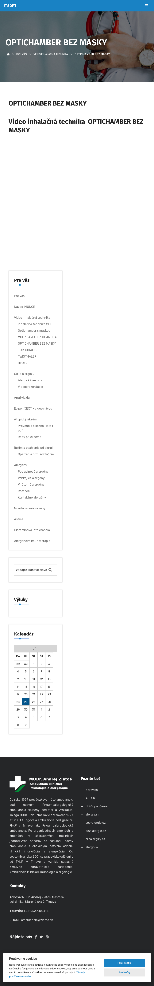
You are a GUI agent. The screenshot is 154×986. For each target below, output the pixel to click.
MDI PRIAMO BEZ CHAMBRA (37, 337)
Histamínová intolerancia (32, 530)
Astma (18, 519)
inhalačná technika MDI (34, 324)
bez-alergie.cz (97, 831)
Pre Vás (21, 54)
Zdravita (92, 790)
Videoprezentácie (30, 387)
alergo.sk (92, 847)
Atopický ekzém (25, 419)
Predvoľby (124, 972)
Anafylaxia (22, 397)
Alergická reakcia (30, 380)
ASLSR (91, 798)
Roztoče (24, 491)
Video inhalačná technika (50, 54)
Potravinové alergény (33, 471)
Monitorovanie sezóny (29, 508)
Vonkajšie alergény (31, 478)
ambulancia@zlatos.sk (37, 920)
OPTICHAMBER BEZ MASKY (37, 343)
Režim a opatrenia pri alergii (33, 448)
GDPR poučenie (97, 806)
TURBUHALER (27, 350)
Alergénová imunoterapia (32, 541)
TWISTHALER (27, 356)
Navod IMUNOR (24, 307)
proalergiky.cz (96, 839)
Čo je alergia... (24, 374)
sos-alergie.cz (96, 822)
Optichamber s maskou (34, 330)
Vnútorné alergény (31, 484)
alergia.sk (93, 814)
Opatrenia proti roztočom (36, 454)
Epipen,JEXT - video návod (33, 408)
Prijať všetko (124, 962)
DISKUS (23, 363)
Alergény (20, 465)
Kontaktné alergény (32, 497)
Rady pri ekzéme (29, 437)
